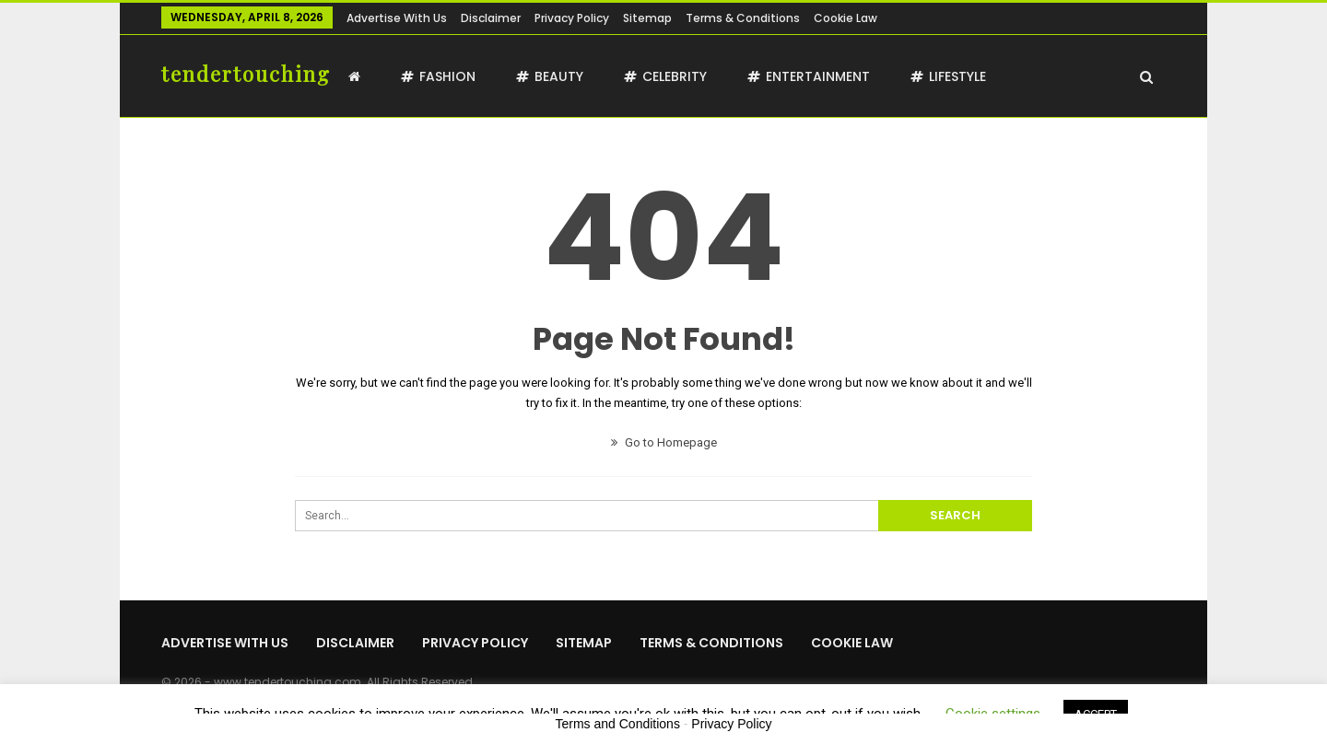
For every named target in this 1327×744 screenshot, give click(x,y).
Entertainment (808, 76)
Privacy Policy (571, 18)
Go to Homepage (664, 442)
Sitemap (647, 18)
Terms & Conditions (743, 18)
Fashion (438, 76)
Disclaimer (491, 18)
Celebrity (665, 76)
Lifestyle (948, 76)
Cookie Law (845, 18)
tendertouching (246, 73)
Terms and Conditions (618, 723)
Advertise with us (396, 18)
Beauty (549, 76)
